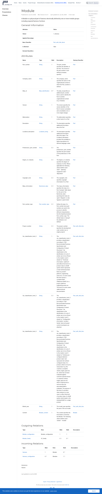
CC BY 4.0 (66, 484)
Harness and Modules (93, 32)
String (40, 64)
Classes (5, 15)
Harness (25, 452)
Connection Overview (93, 27)
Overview (5, 9)
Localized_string (43, 131)
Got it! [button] (94, 491)
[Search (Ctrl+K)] (92, 2)
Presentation (6, 12)
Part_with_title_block (59, 42)
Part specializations (93, 37)
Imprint (44, 481)
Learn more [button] (53, 491)
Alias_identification (44, 91)
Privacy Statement (51, 481)
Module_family (27, 438)
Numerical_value (43, 186)
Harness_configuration (29, 456)
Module (75, 412)
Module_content (43, 412)
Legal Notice (59, 481)
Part (74, 64)
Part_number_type (44, 204)
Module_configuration (28, 434)
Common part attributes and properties (93, 21)
